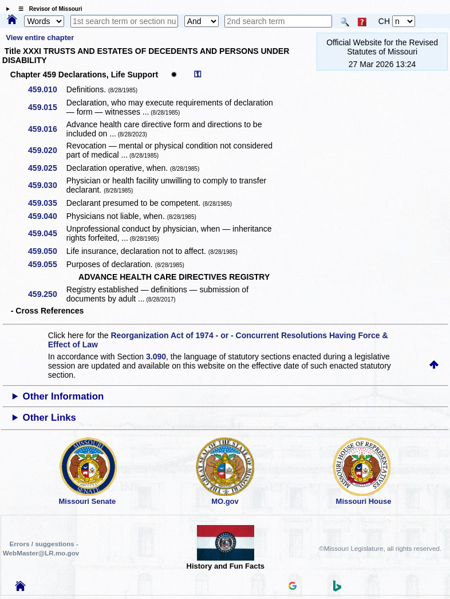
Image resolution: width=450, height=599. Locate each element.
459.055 (46, 264)
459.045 (46, 233)
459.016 (46, 129)
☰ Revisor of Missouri (47, 9)
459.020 (46, 150)
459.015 (46, 107)
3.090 (156, 356)
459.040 (46, 216)
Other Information (63, 396)
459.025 (46, 168)
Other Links (49, 417)
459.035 (46, 203)
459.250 (46, 294)
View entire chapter (40, 37)
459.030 (46, 185)
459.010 (46, 89)
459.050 (46, 251)
